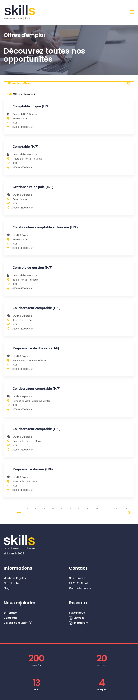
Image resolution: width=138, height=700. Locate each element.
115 (126, 508)
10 (96, 508)
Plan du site (11, 583)
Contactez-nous (80, 588)
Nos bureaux (77, 578)
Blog (7, 588)
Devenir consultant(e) (18, 623)
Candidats (10, 618)
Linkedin (76, 618)
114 (115, 508)
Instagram (78, 623)
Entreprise (10, 612)
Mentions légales (15, 578)
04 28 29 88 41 (78, 583)
